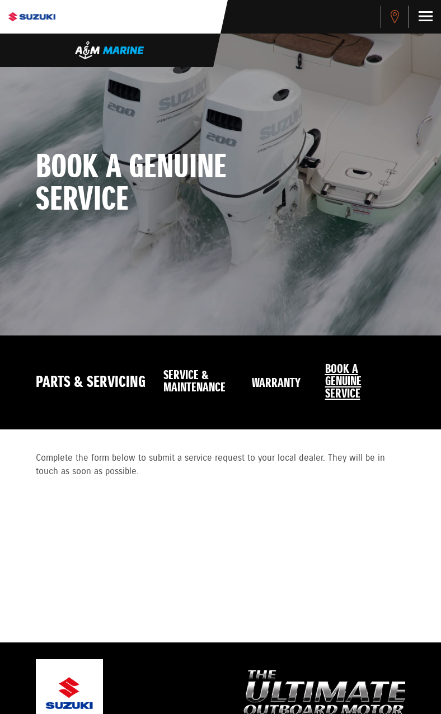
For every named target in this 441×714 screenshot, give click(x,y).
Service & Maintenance (194, 382)
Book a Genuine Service (343, 381)
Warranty (276, 383)
